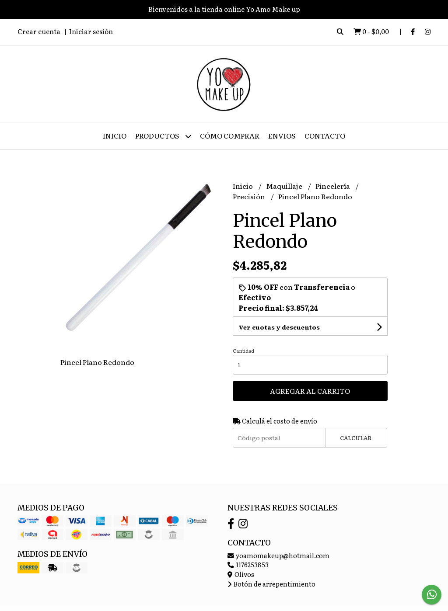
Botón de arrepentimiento (271, 583)
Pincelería (333, 186)
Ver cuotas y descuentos (279, 327)
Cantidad (243, 350)
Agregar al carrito (310, 390)
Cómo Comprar (229, 135)
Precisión (249, 196)
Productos (163, 136)
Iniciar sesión (91, 31)
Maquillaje (285, 186)
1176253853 (248, 564)
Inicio (114, 135)
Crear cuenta (39, 31)
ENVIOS (282, 135)
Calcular (356, 438)
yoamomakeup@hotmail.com (278, 555)
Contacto (324, 135)
